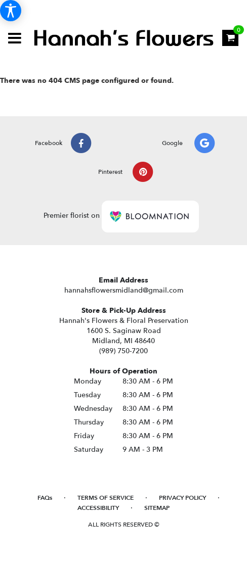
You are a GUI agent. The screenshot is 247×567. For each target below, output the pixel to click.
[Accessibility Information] (10, 10)
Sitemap (157, 508)
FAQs (44, 498)
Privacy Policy (182, 498)
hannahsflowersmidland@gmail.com (123, 290)
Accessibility (98, 508)
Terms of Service (105, 498)
